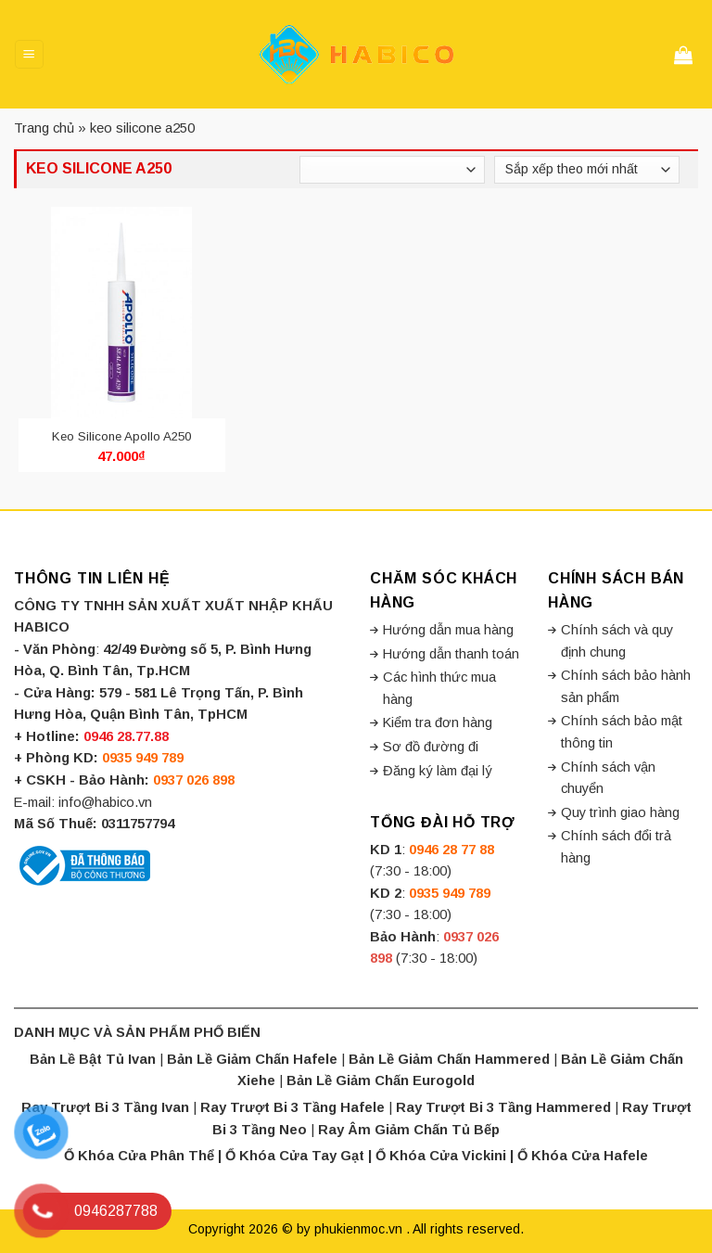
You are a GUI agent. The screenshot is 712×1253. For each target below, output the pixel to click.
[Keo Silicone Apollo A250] (122, 312)
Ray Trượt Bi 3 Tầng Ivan (105, 1107)
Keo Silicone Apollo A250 (121, 436)
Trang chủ (44, 128)
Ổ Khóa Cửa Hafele (582, 1155)
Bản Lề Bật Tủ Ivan (93, 1059)
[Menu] (29, 54)
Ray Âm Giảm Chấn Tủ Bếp (409, 1129)
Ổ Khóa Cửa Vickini (440, 1155)
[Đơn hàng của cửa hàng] (587, 170)
